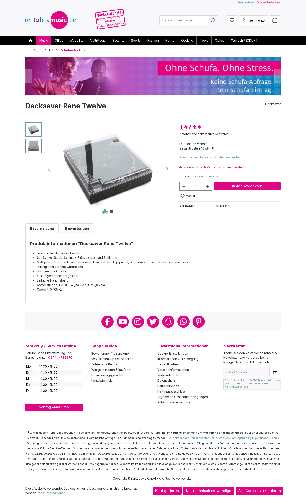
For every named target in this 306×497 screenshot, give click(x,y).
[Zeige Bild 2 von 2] (111, 211)
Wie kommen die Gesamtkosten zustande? (209, 157)
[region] (98, 169)
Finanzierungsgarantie (107, 375)
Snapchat (168, 322)
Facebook (107, 322)
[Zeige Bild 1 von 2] (105, 211)
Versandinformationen (206, 176)
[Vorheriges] (28, 76)
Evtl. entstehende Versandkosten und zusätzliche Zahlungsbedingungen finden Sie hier (222, 438)
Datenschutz (166, 380)
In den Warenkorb (247, 186)
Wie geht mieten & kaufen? (110, 370)
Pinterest (199, 322)
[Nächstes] (277, 76)
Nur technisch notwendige (208, 491)
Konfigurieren (167, 491)
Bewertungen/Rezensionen (111, 353)
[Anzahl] (195, 186)
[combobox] (183, 20)
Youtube (123, 322)
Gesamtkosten (167, 364)
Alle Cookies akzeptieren (259, 491)
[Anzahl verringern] (183, 186)
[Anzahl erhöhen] (207, 186)
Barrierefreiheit (168, 386)
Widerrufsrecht (168, 375)
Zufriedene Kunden (105, 364)
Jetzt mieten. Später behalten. (112, 359)
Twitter (153, 322)
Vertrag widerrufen (54, 407)
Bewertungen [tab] (77, 228)
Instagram (138, 322)
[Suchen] (213, 20)
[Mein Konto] (253, 20)
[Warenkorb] (275, 19)
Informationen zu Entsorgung (177, 359)
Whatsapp (183, 322)
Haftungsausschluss (171, 391)
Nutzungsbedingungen (236, 386)
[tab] (42, 228)
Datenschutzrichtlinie (257, 383)
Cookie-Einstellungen (172, 353)
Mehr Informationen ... (53, 493)
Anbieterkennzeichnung (174, 402)
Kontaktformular (102, 380)
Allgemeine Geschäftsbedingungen (182, 397)
